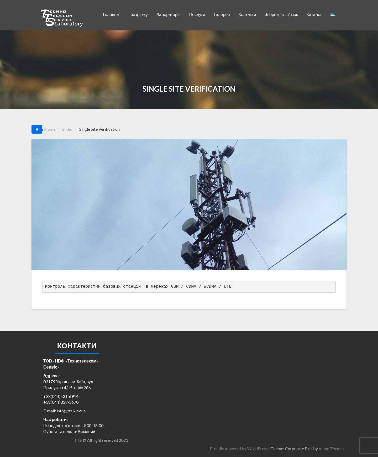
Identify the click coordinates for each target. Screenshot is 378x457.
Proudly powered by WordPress (296, 448)
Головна (111, 14)
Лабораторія (168, 14)
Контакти (247, 14)
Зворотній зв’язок (281, 14)
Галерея (222, 14)
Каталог (314, 14)
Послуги (197, 14)
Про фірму (138, 14)
